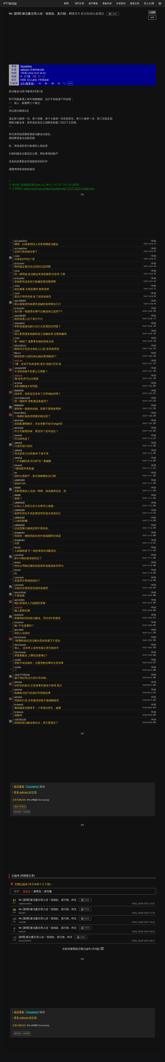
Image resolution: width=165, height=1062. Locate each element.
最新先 (27, 891)
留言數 (48, 891)
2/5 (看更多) (27, 83)
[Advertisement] (82, 42)
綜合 (28, 786)
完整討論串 (21, 884)
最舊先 (37, 891)
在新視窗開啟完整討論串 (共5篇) (83, 948)
